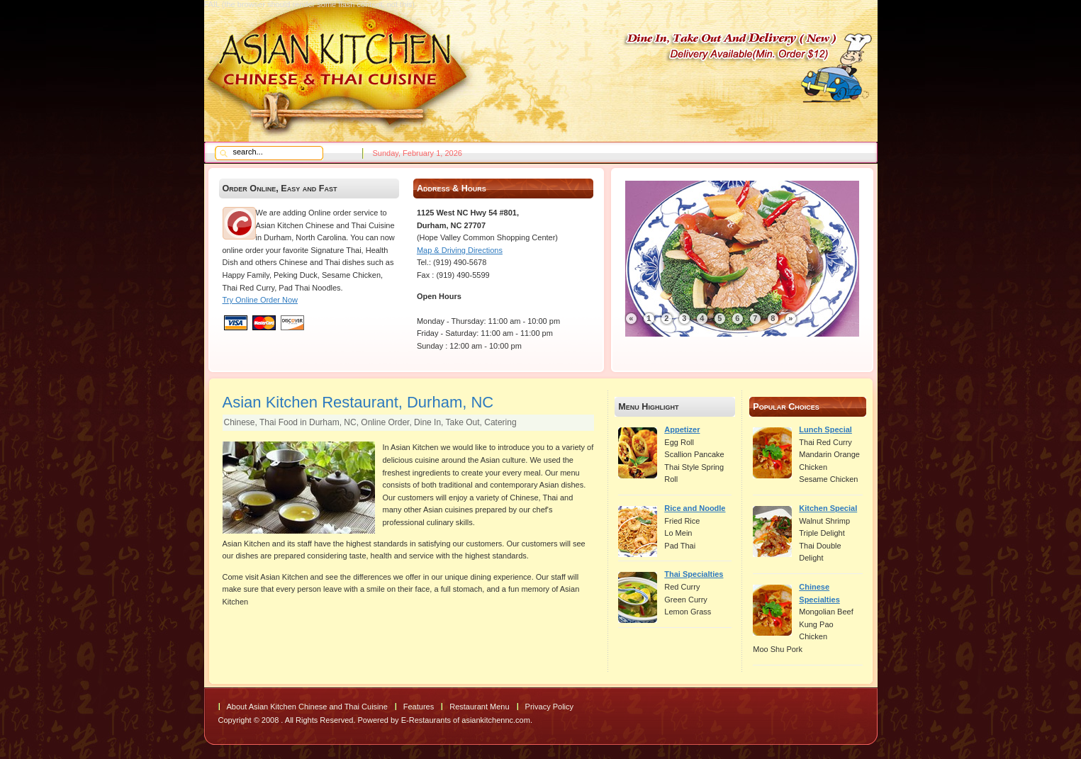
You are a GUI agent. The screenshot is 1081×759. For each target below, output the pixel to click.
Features (418, 706)
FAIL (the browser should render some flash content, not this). (310, 4)
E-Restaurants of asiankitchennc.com (465, 720)
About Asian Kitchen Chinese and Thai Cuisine (307, 706)
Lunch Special (825, 429)
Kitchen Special (828, 508)
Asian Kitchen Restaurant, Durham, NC (358, 402)
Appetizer (682, 429)
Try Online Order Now (260, 300)
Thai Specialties (693, 574)
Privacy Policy (549, 706)
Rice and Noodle (694, 508)
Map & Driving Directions (460, 250)
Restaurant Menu (479, 706)
